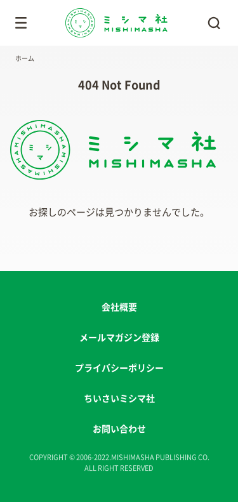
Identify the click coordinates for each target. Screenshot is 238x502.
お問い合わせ (119, 429)
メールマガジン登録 (119, 337)
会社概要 (119, 307)
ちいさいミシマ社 (119, 398)
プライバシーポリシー (119, 368)
